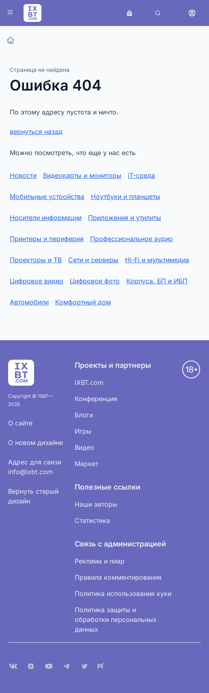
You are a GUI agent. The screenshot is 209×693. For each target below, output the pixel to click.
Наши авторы (96, 504)
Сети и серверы (93, 260)
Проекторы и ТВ (36, 260)
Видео (84, 447)
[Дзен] (31, 666)
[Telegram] (66, 666)
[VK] (13, 666)
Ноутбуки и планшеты (125, 196)
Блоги (84, 415)
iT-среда (141, 175)
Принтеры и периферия (47, 239)
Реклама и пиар (100, 561)
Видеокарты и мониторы (82, 175)
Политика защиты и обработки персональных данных (116, 619)
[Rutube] (102, 666)
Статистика (92, 520)
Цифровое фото (95, 281)
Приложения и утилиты (124, 218)
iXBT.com (89, 382)
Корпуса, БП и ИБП (156, 281)
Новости (23, 175)
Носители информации (46, 218)
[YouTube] (49, 666)
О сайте (20, 423)
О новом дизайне (35, 442)
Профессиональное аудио (131, 239)
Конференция (96, 399)
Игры (83, 431)
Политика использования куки (123, 593)
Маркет (86, 464)
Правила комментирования (118, 577)
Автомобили (29, 302)
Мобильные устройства (47, 196)
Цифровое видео (36, 281)
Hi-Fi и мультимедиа (157, 260)
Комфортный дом (83, 302)
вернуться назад (36, 131)
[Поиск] (157, 12)
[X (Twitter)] (84, 666)
